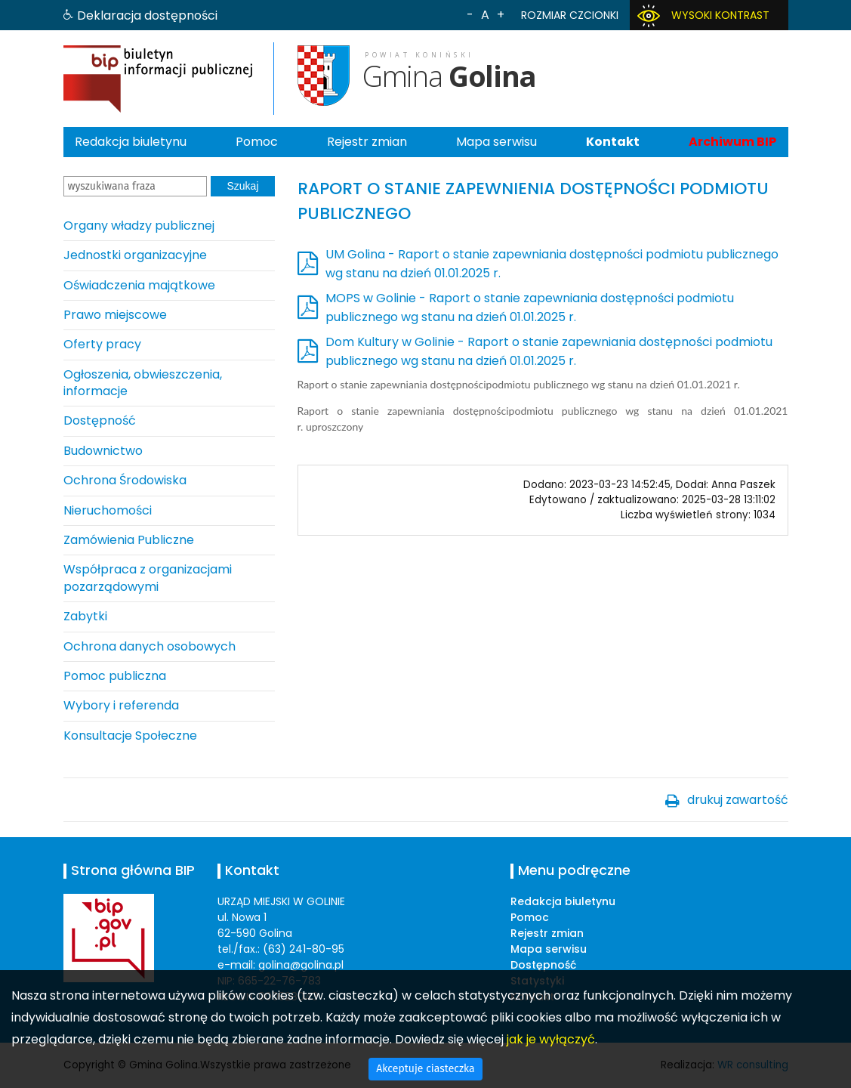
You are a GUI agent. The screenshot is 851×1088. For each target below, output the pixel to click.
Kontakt (613, 141)
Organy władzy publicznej (138, 225)
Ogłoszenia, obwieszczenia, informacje (142, 383)
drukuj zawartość (737, 799)
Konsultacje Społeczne (130, 735)
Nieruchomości (107, 510)
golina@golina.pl (301, 964)
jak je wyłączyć (551, 1039)
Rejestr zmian (367, 141)
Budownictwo (103, 450)
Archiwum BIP (732, 141)
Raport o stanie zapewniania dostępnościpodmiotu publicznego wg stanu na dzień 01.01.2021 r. (519, 384)
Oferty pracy (102, 344)
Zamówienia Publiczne (128, 540)
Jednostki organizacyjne (135, 255)
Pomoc (257, 141)
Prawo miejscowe (115, 314)
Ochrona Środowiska (125, 480)
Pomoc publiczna (114, 676)
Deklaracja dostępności (147, 15)
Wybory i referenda (121, 705)
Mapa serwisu (496, 141)
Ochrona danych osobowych (149, 646)
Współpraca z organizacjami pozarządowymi (147, 578)
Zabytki (85, 616)
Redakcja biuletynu (131, 141)
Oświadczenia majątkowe (139, 285)
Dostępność (99, 420)
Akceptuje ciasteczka (425, 1068)
